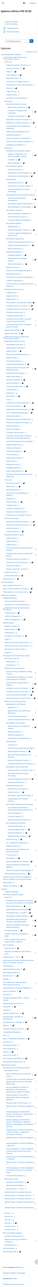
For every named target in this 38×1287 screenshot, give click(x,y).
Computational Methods (16, 823)
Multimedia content (13, 274)
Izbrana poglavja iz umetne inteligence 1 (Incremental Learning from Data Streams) (20, 1151)
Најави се (33, 3)
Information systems (15, 166)
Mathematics (10, 486)
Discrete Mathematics (15, 826)
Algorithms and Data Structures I (18, 522)
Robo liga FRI (9, 948)
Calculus (9, 88)
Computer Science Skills (14, 312)
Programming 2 (11, 95)
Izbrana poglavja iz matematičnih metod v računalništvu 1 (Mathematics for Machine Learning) (19, 1114)
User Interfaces (11, 454)
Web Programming (14, 249)
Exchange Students (10, 1045)
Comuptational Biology (11, 1032)
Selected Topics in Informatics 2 (17, 1103)
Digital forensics (13, 792)
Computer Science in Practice (13, 1029)
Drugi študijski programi (13, 1233)
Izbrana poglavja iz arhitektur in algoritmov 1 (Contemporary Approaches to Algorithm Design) (18, 1089)
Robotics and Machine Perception (18, 422)
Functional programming (17, 716)
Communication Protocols (17, 217)
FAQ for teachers (12, 24)
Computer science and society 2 (17, 691)
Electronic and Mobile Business (17, 354)
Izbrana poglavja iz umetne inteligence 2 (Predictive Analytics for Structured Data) (20, 1170)
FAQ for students (12, 22)
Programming (9, 613)
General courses (12, 1179)
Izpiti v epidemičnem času (12, 585)
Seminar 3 (8, 1220)
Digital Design (13, 227)
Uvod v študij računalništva (12, 1058)
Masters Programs (9, 595)
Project (7, 639)
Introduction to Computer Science (18, 515)
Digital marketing (12, 846)
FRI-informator (8, 976)
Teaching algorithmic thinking (16, 861)
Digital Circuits (11, 351)
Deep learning (10, 629)
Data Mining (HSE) (11, 930)
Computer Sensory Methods (18, 767)
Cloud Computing (14, 813)
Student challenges (11, 892)
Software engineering (15, 239)
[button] (25, 3)
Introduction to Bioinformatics (18, 738)
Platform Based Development (18, 245)
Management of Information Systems (21, 195)
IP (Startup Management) (15, 364)
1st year (9, 62)
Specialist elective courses (17, 104)
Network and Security (15, 785)
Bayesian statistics (11, 626)
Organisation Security (14, 458)
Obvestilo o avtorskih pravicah (13, 1284)
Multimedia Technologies (15, 373)
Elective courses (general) (15, 668)
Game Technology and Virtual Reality (19, 441)
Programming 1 (11, 91)
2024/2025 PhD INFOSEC (15, 1185)
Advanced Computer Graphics (18, 760)
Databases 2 (10, 393)
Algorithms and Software (17, 704)
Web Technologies (12, 429)
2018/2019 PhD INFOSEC (15, 1176)
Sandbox (6, 1010)
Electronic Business (14, 169)
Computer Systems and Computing (20, 804)
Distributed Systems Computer (19, 230)
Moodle (14, 1278)
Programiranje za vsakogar (12, 1022)
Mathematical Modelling (16, 107)
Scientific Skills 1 (10, 1226)
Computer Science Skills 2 (15, 432)
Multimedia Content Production (17, 409)
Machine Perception (15, 264)
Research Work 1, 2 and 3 (15, 1189)
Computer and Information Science (17, 656)
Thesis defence (8, 582)
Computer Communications (16, 98)
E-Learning (12, 745)
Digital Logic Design (13, 376)
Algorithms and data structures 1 (18, 119)
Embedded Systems (13, 468)
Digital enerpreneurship (11, 969)
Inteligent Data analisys (16, 723)
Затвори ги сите (31, 52)
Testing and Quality (13, 448)
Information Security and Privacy (19, 795)
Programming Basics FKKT (12, 1003)
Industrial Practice (12, 528)
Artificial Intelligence (15, 252)
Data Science (9, 623)
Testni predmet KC (9, 1049)
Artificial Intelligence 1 (12, 616)
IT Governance (11, 390)
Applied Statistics (11, 598)
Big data (7, 652)
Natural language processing (18, 779)
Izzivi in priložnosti (9, 991)
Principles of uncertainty (13, 636)
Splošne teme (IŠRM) (12, 330)
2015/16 (9, 897)
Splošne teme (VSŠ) (11, 576)
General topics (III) (9, 1251)
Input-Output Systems (14, 471)
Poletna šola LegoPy (13, 906)
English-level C (11, 299)
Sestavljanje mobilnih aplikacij (16, 916)
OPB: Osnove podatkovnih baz (17, 132)
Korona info (7, 994)
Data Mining (10, 396)
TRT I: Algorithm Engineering (16, 843)
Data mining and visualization (16, 695)
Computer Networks (15, 210)
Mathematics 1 (11, 662)
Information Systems (13, 361)
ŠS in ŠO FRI (7, 1042)
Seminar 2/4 (9, 1216)
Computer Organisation (14, 386)
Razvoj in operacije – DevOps (16, 569)
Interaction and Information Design (20, 748)
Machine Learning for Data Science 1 (18, 642)
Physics (8, 72)
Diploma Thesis (8, 579)
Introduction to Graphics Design (19, 186)
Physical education (12, 566)
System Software (14, 163)
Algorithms (12, 707)
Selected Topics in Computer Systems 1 (18, 1192)
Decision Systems (12, 383)
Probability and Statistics (15, 145)
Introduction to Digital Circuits (17, 82)
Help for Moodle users (11, 1013)
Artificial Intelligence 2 (12, 619)
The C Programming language (17, 413)
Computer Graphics (13, 416)
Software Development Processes (20, 242)
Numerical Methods (13, 380)
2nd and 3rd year (12, 518)
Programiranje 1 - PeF (10, 957)
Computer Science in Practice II (17, 309)
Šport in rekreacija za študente (14, 1039)
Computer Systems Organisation (17, 138)
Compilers (11, 160)
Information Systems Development (20, 204)
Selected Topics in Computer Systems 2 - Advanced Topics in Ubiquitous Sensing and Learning (20, 1132)
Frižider (5, 979)
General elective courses (15, 289)
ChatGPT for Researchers (13, 1236)
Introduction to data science (15, 649)
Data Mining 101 (10, 1245)
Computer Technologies (16, 116)
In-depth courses (12, 1070)
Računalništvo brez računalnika (17, 909)
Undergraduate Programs (12, 54)
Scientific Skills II (10, 1229)
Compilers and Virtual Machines (17, 403)
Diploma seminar (12, 267)
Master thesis (8, 882)
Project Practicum (12, 531)
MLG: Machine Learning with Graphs (19, 302)
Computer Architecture (14, 508)
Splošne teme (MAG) (10, 886)
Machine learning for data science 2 (17, 646)
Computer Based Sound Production (20, 763)
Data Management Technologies (19, 207)
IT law (8, 399)
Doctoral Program (9, 1065)
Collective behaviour (15, 833)
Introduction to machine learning (16, 604)
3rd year (9, 148)
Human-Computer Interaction (18, 719)
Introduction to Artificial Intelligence (19, 277)
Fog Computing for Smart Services (18, 698)
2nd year (9, 101)
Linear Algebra (11, 75)
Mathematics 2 (10, 633)
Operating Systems (13, 135)
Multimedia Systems (15, 183)
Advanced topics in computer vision (20, 770)
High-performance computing (18, 820)
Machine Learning (14, 732)
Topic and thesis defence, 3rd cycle (15, 589)
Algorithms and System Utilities (19, 151)
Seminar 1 (8, 1213)
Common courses (12, 658)
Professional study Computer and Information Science (17, 337)
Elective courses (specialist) (16, 701)
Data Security (11, 461)
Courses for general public (14, 894)
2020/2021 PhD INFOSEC (15, 1182)
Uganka (5, 1052)
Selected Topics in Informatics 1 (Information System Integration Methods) (17, 1097)
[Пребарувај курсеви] (17, 41)
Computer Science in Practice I (17, 306)
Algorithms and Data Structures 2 (18, 525)
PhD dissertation (9, 1248)
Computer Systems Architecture (17, 65)
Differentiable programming (15, 874)
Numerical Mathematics (16, 829)
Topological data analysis (17, 836)
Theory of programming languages (18, 870)
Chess (5, 1035)
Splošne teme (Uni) (11, 333)
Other (5, 889)
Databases (10, 499)
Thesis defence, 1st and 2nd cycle (15, 592)
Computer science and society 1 (17, 688)
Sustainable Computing (14, 344)
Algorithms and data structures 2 (18, 123)
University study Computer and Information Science (16, 58)
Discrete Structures (13, 68)
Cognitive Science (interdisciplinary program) (17, 609)
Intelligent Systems (14, 255)
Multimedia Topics (12, 78)
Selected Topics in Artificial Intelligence (17, 988)
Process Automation (13, 406)
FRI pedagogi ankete (10, 972)
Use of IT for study (9, 1055)
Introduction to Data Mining (18, 176)
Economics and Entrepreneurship (18, 271)
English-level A (11, 293)
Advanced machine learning (14, 601)
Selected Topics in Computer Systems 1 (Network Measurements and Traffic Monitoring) (20, 1081)
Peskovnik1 (7, 1007)
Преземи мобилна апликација (14, 1273)
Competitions (9, 945)
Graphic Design (11, 358)
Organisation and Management (19, 173)
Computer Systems (14, 223)
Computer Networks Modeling (18, 220)
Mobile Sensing (11, 839)
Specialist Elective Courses (15, 341)
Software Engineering (14, 280)
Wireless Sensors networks (17, 789)
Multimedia (12, 179)
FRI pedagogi (7, 966)
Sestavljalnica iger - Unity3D (16, 913)
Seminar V (8, 1223)
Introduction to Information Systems (19, 85)
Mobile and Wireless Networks (18, 213)
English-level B (11, 296)
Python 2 (6, 1025)
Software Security (12, 464)
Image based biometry (16, 782)
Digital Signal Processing (15, 348)
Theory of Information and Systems (18, 141)
